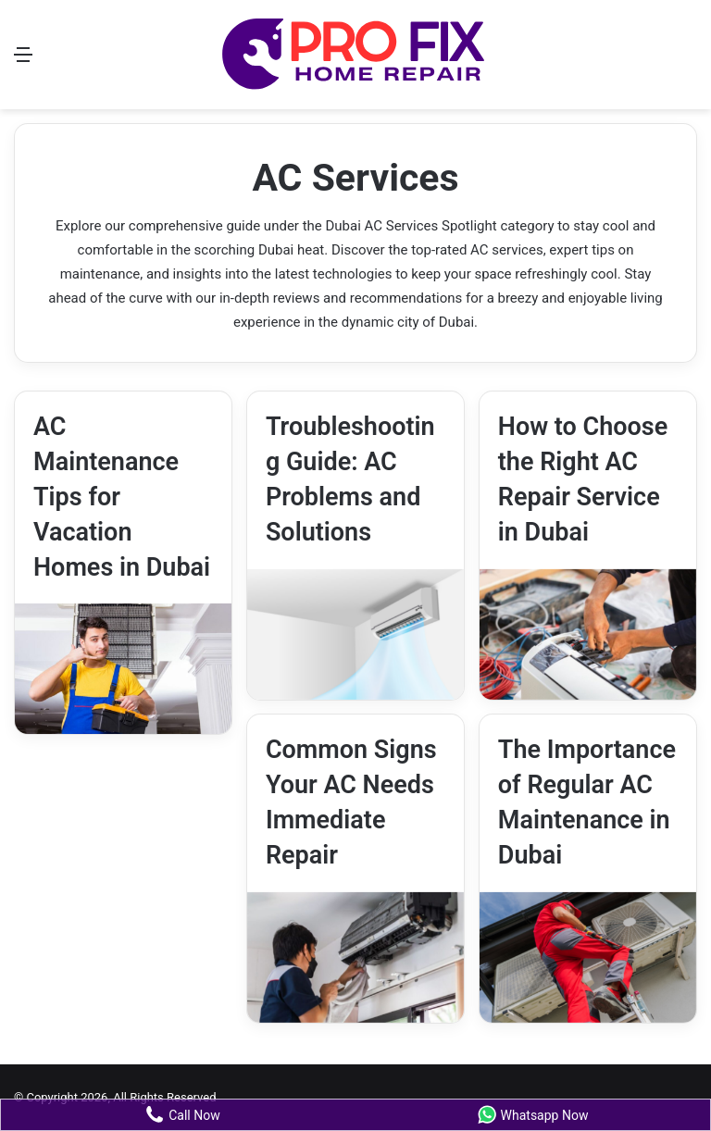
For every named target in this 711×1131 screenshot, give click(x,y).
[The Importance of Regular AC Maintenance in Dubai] (588, 957)
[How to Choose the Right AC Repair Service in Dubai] (588, 634)
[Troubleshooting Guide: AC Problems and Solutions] (355, 634)
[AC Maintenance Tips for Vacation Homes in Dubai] (123, 668)
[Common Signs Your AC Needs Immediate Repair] (355, 957)
